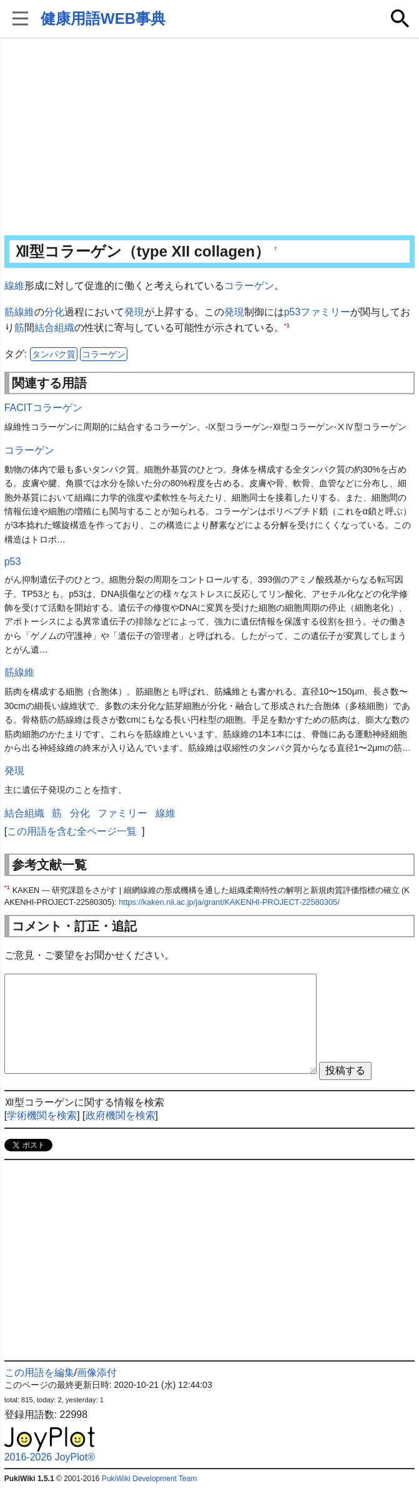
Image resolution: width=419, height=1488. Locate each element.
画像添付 (97, 1372)
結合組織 (54, 327)
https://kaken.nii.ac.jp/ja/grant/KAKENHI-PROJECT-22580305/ (229, 902)
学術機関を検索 (42, 1115)
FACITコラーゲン (43, 407)
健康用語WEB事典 (103, 18)
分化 (54, 312)
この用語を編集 (39, 1372)
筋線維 (19, 312)
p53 (292, 312)
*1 (287, 325)
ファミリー (325, 312)
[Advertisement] (209, 137)
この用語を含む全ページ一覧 (72, 831)
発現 (134, 312)
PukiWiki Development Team (149, 1478)
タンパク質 (54, 354)
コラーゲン (249, 285)
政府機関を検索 (120, 1115)
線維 (14, 285)
